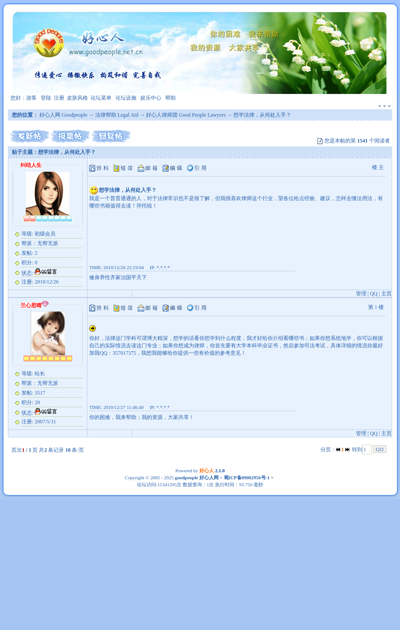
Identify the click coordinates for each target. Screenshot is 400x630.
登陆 (46, 98)
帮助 (170, 98)
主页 (386, 294)
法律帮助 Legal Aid (117, 115)
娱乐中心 (150, 98)
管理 (361, 294)
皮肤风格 (77, 98)
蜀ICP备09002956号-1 (246, 477)
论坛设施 (125, 98)
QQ (373, 294)
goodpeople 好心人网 (197, 477)
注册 (59, 98)
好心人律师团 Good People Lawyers (186, 115)
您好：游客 (23, 98)
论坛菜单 (100, 98)
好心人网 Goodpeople (63, 115)
